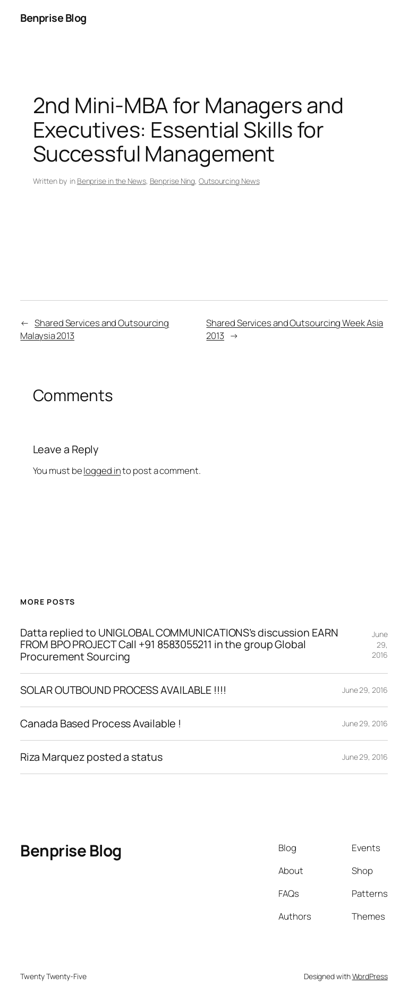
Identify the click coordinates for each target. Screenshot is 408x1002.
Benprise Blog (53, 18)
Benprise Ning (173, 181)
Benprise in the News (111, 181)
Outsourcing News (229, 181)
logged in (102, 470)
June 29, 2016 (380, 644)
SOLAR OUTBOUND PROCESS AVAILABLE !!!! (123, 690)
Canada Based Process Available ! (100, 723)
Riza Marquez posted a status (91, 757)
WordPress (370, 976)
